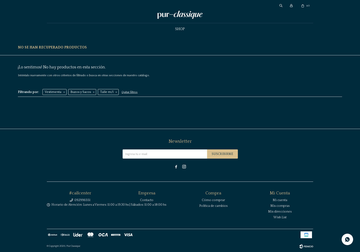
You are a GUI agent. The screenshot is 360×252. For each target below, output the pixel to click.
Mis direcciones (280, 211)
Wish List (280, 217)
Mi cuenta (280, 200)
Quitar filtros (129, 92)
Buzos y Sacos (80, 92)
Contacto (146, 200)
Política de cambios (213, 206)
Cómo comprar (213, 200)
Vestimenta (53, 92)
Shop (180, 29)
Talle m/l (106, 92)
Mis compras (280, 206)
